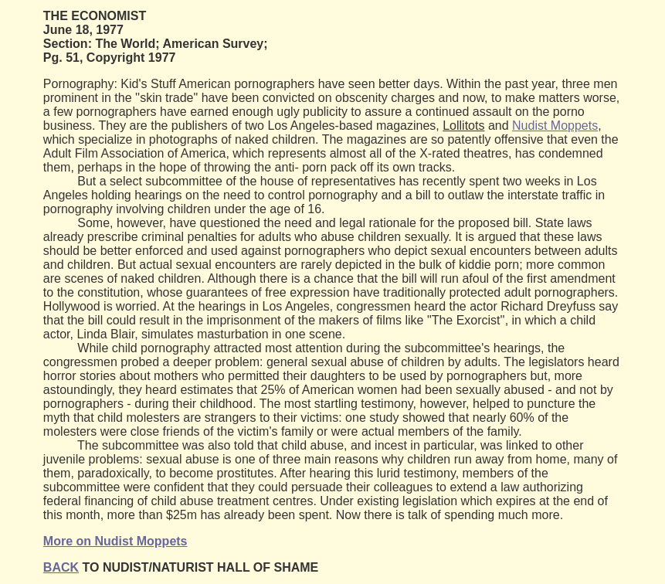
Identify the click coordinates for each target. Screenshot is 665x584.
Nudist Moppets (555, 125)
